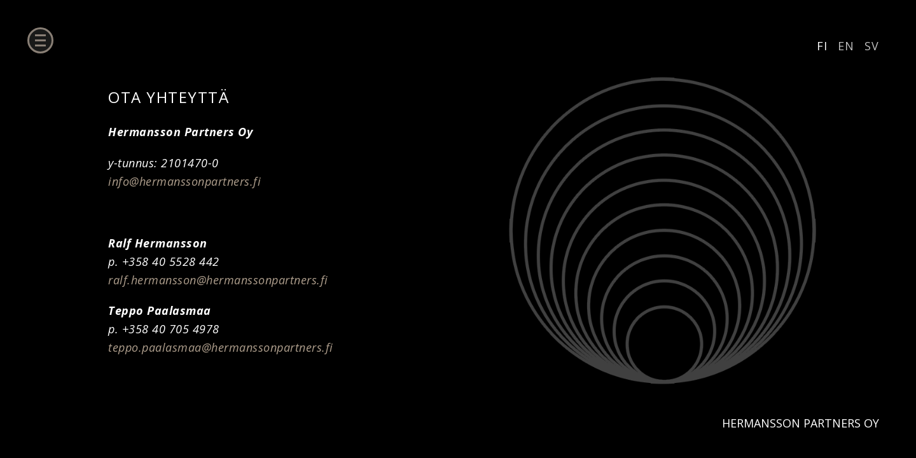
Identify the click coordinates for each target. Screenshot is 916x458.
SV (871, 45)
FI (822, 45)
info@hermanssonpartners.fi (184, 181)
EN (846, 45)
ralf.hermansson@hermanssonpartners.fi (218, 280)
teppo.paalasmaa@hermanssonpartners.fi (220, 347)
